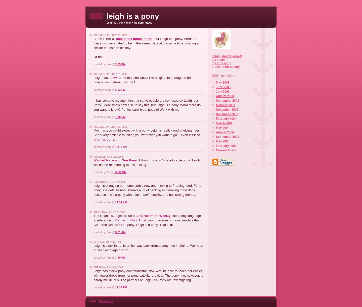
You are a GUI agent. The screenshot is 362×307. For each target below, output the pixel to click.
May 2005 (222, 141)
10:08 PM (120, 172)
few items (118, 78)
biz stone (218, 60)
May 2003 (222, 82)
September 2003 (227, 100)
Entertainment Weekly (154, 216)
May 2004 (222, 128)
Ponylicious (106, 301)
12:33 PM (121, 287)
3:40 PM (120, 257)
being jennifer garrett (227, 56)
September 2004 (227, 137)
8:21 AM (120, 232)
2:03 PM (120, 89)
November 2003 (227, 109)
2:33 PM (120, 64)
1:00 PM (120, 116)
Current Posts (226, 150)
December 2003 (227, 114)
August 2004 (225, 132)
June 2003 (223, 87)
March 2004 (224, 123)
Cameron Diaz (126, 220)
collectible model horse (134, 39)
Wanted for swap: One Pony (115, 160)
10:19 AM (121, 146)
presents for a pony (226, 67)
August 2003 (225, 96)
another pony (104, 139)
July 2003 (223, 91)
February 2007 (226, 146)
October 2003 (225, 105)
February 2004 (226, 118)
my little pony (221, 63)
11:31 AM (121, 202)
